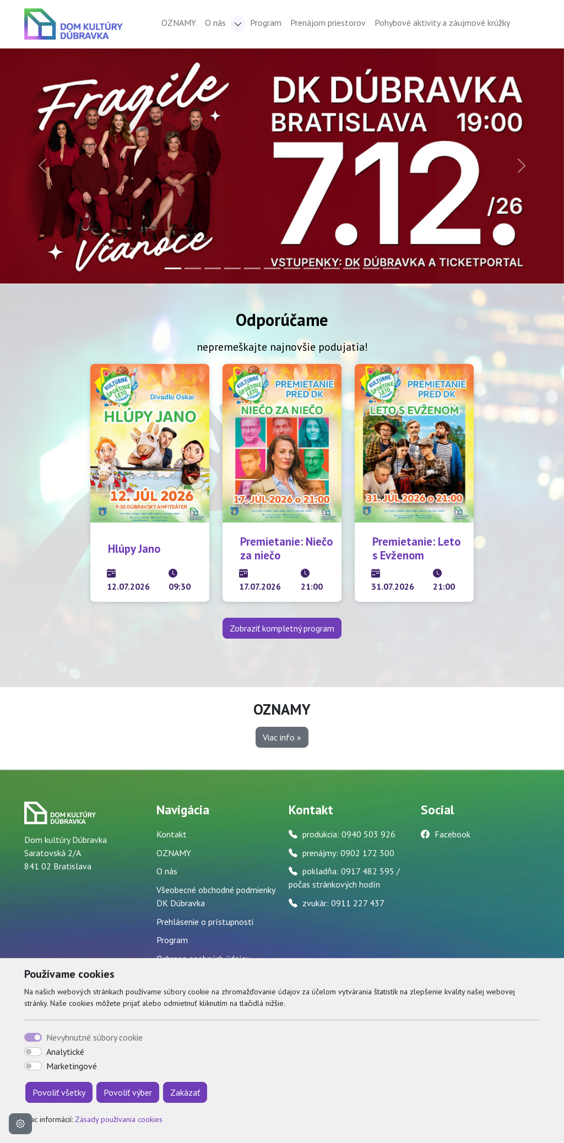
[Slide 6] (272, 268)
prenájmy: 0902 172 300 (348, 852)
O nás (166, 871)
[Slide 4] (232, 268)
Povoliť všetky (58, 1092)
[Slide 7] (292, 268)
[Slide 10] (351, 268)
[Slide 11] (371, 268)
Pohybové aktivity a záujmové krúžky (442, 22)
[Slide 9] (331, 268)
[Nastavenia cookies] (20, 1123)
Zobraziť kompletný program (282, 628)
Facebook (452, 834)
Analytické (65, 1051)
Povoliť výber (128, 1092)
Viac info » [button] (282, 737)
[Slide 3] (212, 268)
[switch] (33, 1051)
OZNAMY (178, 22)
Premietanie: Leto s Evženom (416, 548)
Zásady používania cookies (118, 1119)
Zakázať (185, 1092)
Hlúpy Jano (134, 548)
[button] (238, 24)
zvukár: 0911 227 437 (343, 902)
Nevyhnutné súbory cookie (94, 1037)
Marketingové (71, 1065)
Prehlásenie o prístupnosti (204, 921)
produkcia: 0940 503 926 (348, 834)
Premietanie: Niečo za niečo (286, 548)
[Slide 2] (193, 268)
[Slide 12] (391, 268)
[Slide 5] (252, 268)
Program (265, 22)
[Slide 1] (173, 268)
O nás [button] (215, 22)
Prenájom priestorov (328, 22)
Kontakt (171, 834)
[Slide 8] (311, 268)
